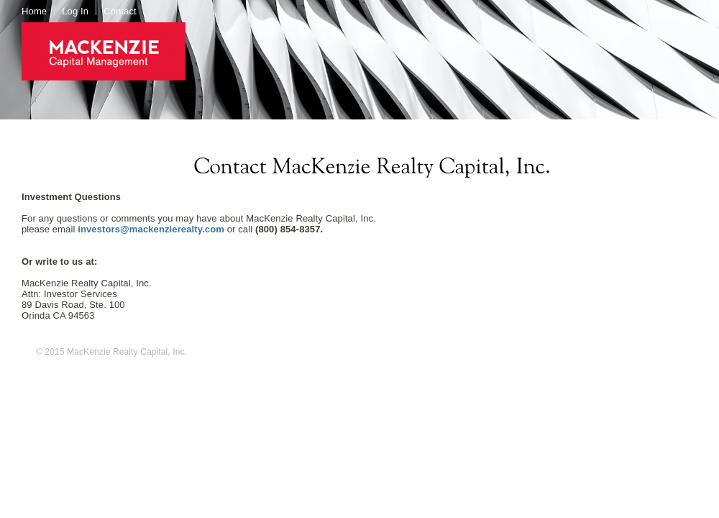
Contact (120, 11)
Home (34, 11)
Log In (75, 11)
